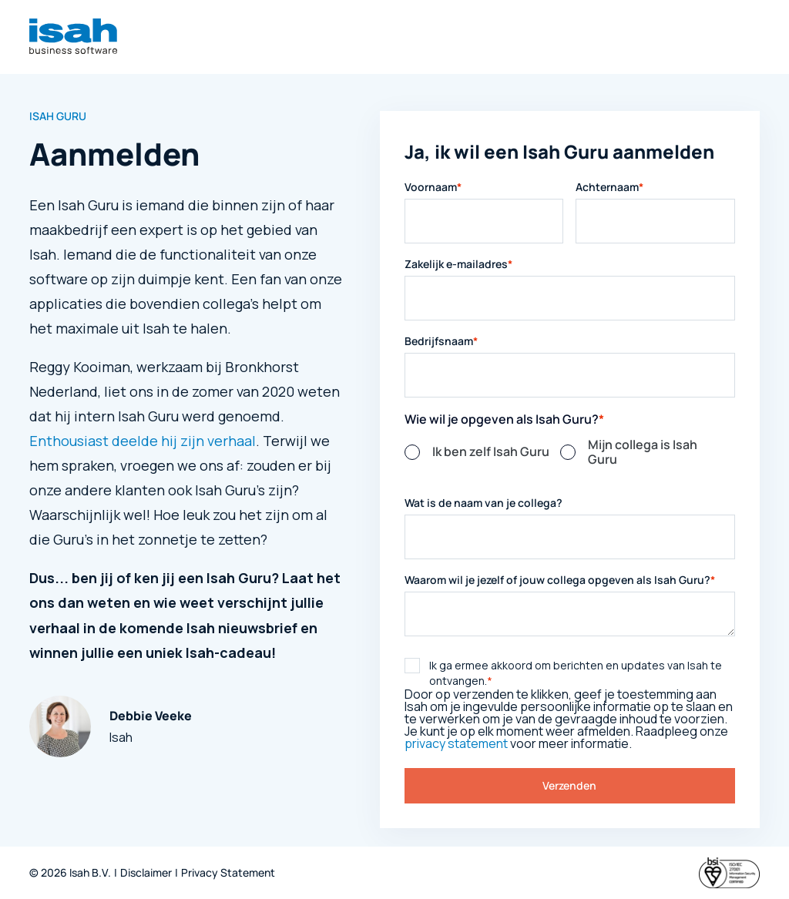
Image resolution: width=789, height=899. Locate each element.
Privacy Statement (228, 873)
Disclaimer (146, 873)
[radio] (482, 451)
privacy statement (456, 743)
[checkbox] (570, 460)
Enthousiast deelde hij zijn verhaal (142, 440)
